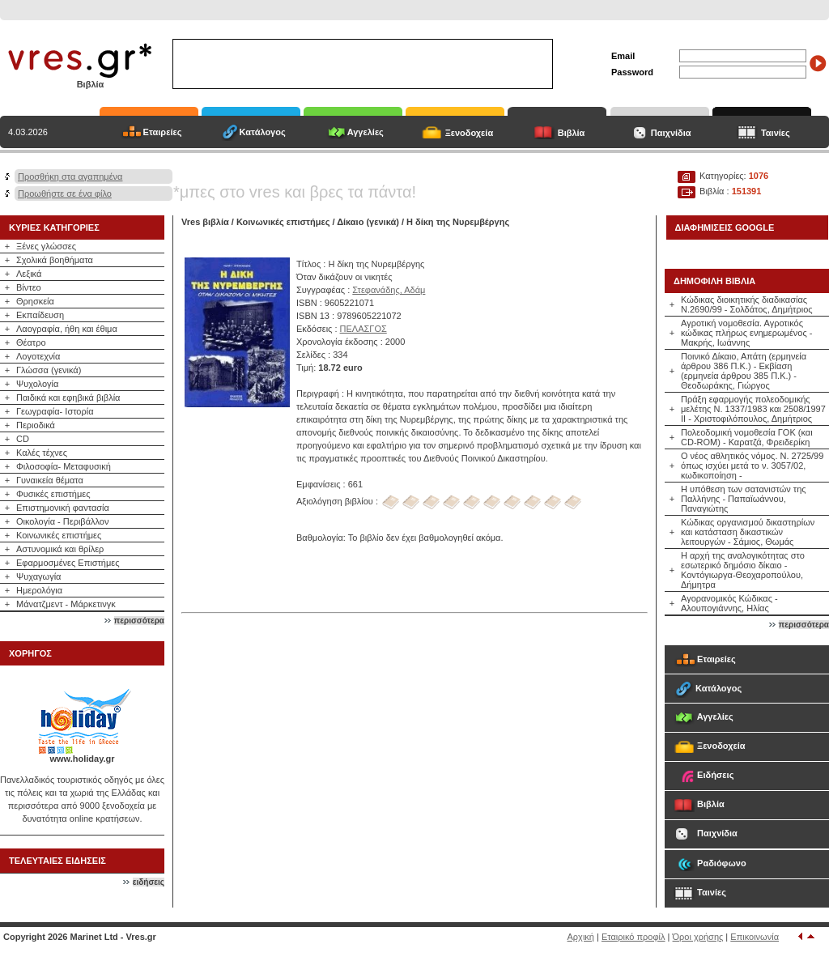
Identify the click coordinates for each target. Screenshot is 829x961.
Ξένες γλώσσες (46, 246)
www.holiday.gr (81, 758)
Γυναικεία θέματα (49, 480)
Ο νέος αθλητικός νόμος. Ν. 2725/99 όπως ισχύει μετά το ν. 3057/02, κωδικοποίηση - (752, 465)
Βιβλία (571, 133)
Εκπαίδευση (40, 315)
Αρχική (581, 937)
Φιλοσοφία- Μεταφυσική (63, 466)
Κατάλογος (263, 132)
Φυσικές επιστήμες (53, 494)
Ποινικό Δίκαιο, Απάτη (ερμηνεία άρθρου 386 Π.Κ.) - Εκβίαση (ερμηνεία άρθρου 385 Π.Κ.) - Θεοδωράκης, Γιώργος (743, 370)
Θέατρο (31, 342)
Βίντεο (28, 287)
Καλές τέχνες (41, 452)
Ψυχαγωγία (38, 576)
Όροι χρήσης (698, 937)
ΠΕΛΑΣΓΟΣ (363, 329)
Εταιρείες (162, 132)
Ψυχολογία (37, 384)
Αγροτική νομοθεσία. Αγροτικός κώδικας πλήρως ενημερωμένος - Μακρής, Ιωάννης (747, 332)
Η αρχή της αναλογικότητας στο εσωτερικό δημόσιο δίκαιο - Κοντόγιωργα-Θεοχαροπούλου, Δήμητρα (743, 570)
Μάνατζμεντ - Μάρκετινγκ (66, 604)
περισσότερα (139, 620)
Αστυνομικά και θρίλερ (60, 549)
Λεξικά (28, 274)
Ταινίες (775, 133)
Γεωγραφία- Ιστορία (55, 411)
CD (22, 439)
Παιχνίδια (671, 133)
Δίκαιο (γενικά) (368, 222)
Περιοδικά (35, 425)
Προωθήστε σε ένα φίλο (65, 193)
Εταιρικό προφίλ (633, 937)
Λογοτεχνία (38, 356)
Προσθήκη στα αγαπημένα (70, 176)
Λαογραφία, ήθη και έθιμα (66, 329)
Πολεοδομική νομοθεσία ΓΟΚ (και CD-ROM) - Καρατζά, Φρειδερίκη (747, 437)
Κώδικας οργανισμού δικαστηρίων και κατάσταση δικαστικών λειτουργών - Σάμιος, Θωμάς (747, 531)
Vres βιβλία (205, 222)
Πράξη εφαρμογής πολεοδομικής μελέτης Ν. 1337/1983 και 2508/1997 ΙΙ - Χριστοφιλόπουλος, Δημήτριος (753, 408)
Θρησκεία (35, 301)
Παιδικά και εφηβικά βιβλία (68, 397)
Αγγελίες (365, 132)
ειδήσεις (148, 882)
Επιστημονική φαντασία (62, 507)
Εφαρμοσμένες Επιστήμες (68, 563)
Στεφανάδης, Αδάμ (388, 290)
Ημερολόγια (39, 590)
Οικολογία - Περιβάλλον (62, 521)
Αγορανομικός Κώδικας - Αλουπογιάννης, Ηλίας (729, 603)
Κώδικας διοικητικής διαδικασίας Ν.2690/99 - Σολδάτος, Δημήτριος (747, 304)
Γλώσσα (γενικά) (48, 370)
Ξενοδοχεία (469, 133)
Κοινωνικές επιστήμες (58, 535)
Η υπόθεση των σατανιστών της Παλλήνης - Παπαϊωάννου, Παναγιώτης (743, 498)
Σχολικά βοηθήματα (54, 260)
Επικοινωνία (754, 937)
